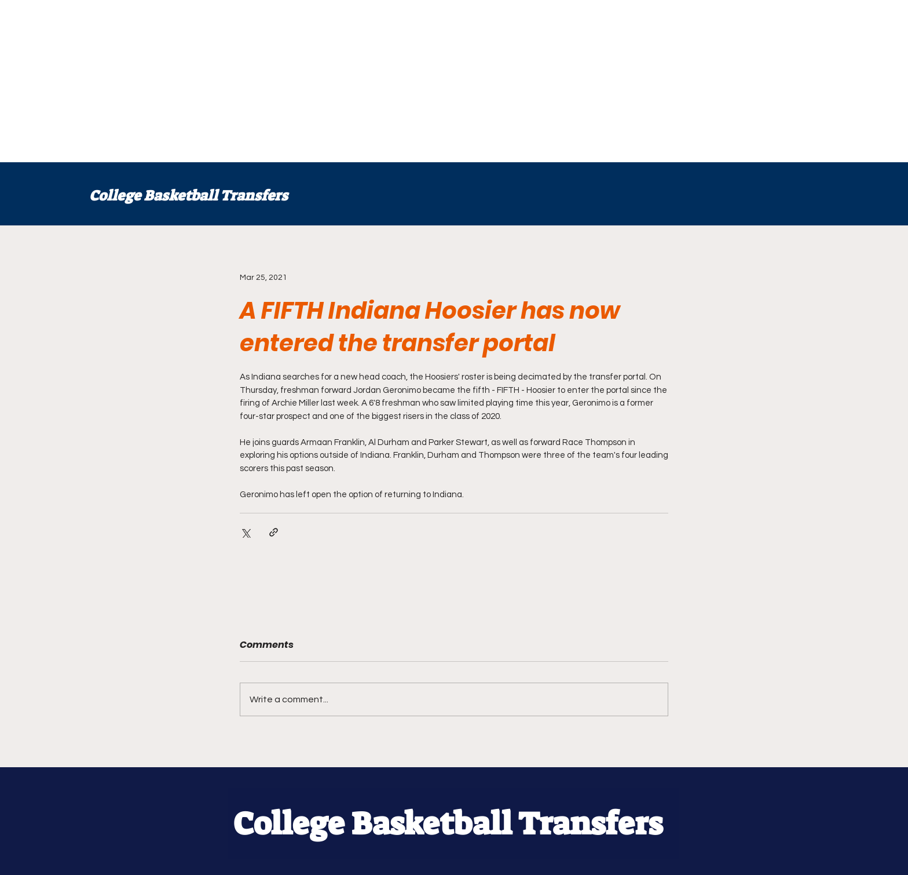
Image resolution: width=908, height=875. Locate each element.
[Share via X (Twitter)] (245, 532)
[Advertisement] (347, 81)
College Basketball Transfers (188, 195)
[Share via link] (273, 532)
